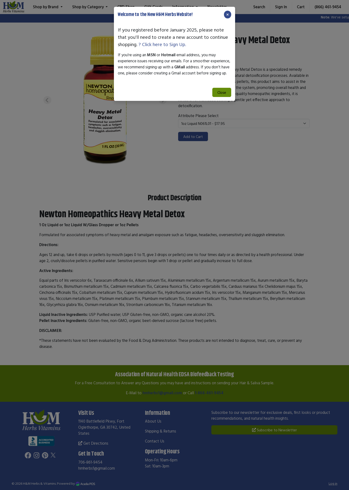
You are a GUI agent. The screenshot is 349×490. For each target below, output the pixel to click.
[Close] (227, 14)
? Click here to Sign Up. (162, 44)
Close (221, 92)
